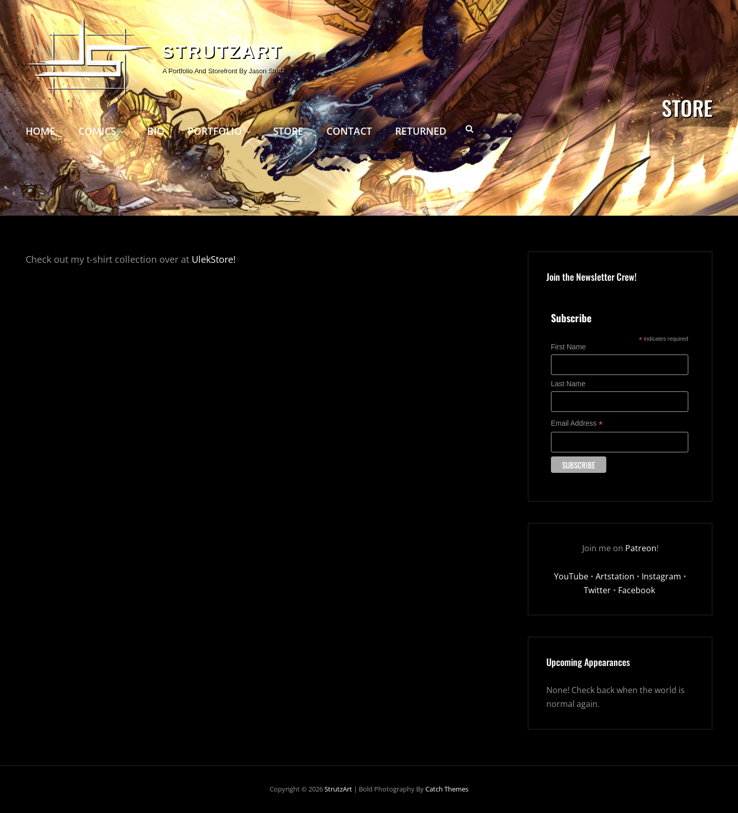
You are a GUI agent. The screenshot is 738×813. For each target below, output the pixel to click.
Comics (102, 131)
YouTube (571, 576)
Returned (420, 131)
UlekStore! (214, 259)
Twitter (597, 590)
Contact (349, 131)
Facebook (637, 590)
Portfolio (220, 131)
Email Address (577, 423)
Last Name (568, 384)
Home (40, 131)
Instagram (661, 576)
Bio (156, 131)
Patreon (641, 548)
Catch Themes (446, 789)
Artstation (615, 576)
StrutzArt (222, 51)
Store (288, 131)
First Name (568, 347)
